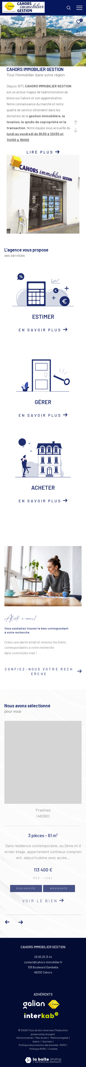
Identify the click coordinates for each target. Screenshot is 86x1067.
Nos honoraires (24, 1037)
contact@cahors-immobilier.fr (43, 962)
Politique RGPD (37, 1048)
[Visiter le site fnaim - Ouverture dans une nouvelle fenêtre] (54, 1004)
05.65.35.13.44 (43, 957)
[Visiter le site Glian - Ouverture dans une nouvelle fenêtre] (34, 1004)
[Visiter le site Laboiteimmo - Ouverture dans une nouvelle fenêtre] (43, 1057)
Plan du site (41, 1037)
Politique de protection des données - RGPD (42, 1045)
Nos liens (47, 1041)
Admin (36, 1041)
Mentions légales (59, 1037)
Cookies (52, 1049)
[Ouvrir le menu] (79, 7)
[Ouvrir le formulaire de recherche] (68, 7)
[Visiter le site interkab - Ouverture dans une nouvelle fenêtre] (41, 1015)
